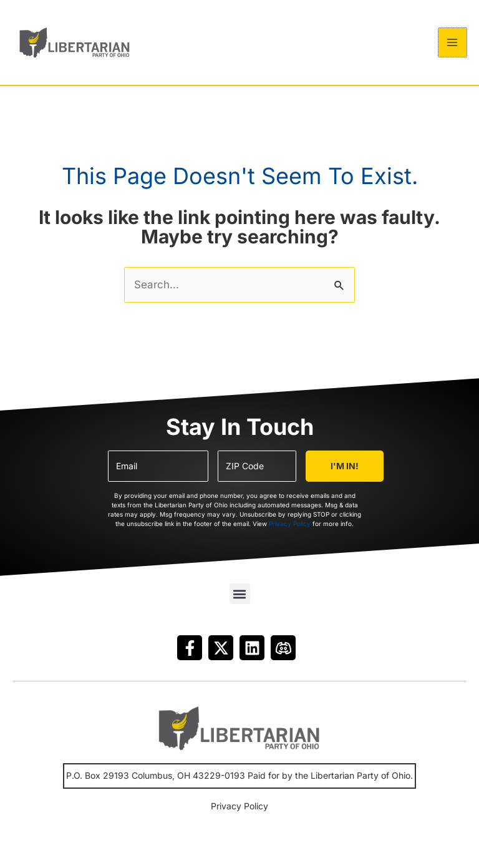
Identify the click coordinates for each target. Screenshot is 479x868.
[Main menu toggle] (452, 46)
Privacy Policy (290, 530)
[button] (240, 601)
